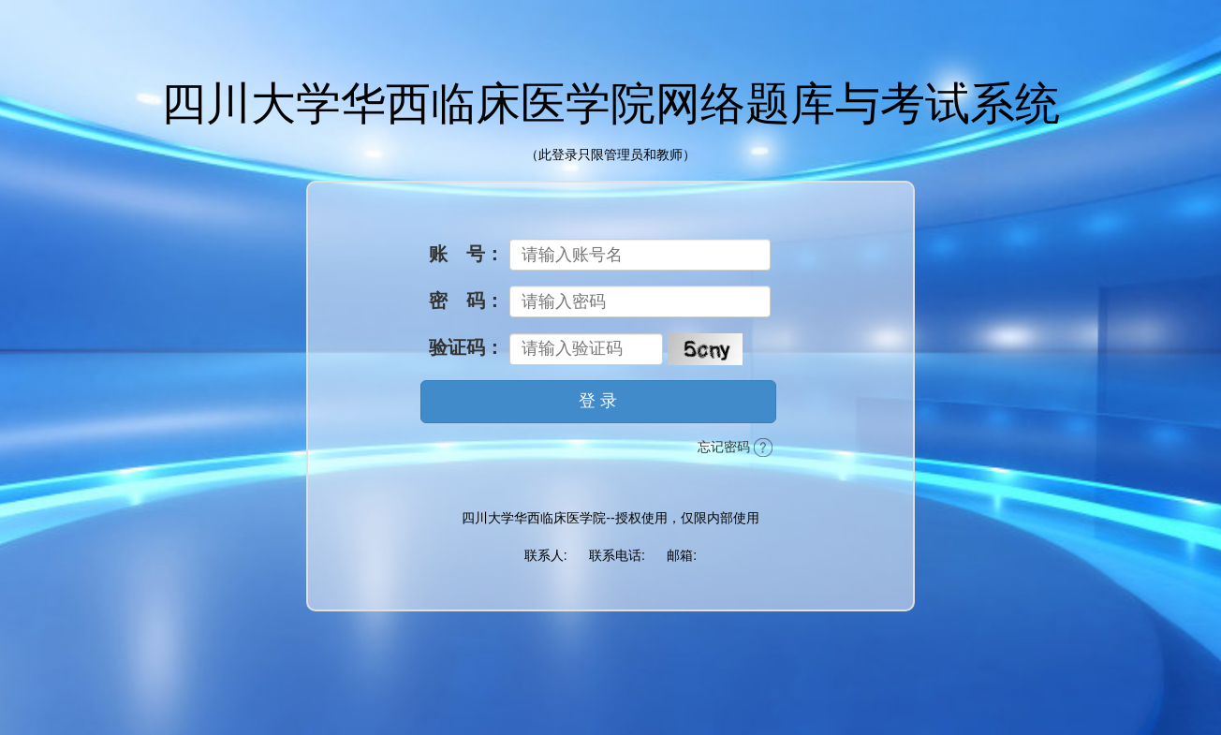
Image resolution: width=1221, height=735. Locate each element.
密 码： (466, 300)
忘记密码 (735, 447)
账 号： (466, 253)
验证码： (466, 347)
